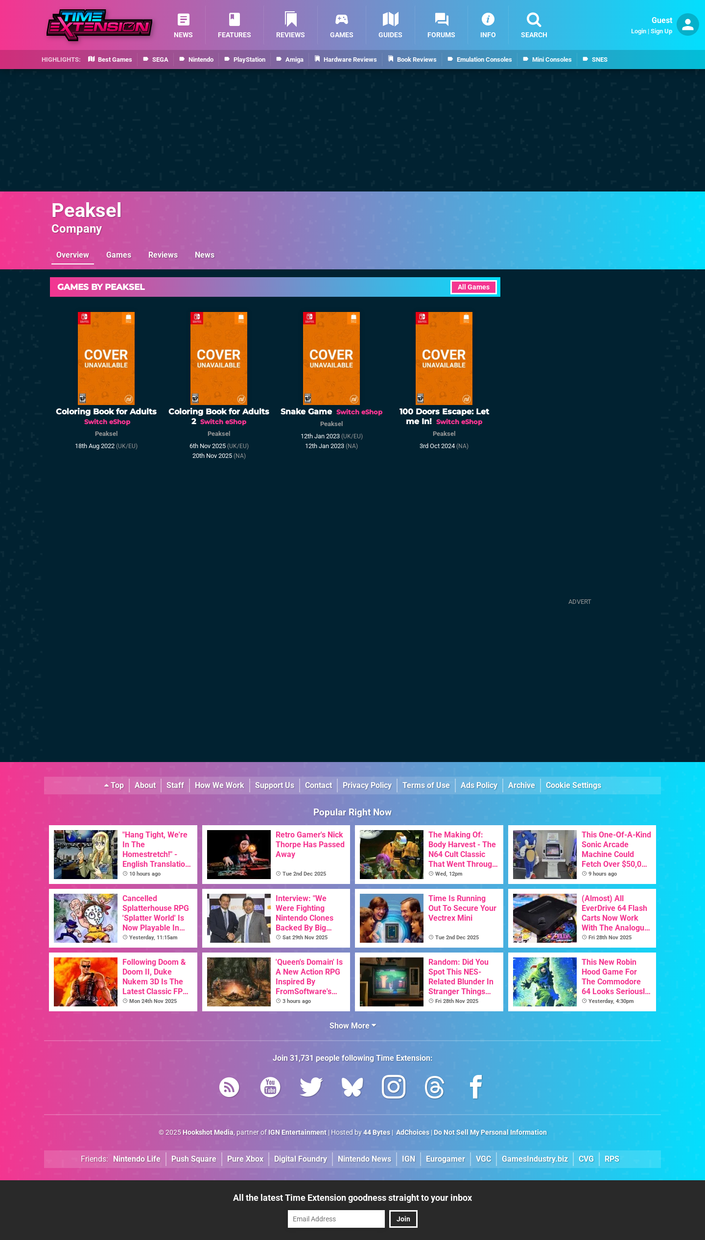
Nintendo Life (137, 1159)
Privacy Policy (367, 785)
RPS (612, 1159)
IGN (408, 1159)
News (204, 255)
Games (118, 255)
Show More (352, 1025)
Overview (72, 255)
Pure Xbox (245, 1159)
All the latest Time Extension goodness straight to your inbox (352, 1197)
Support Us (274, 785)
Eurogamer (445, 1159)
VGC (483, 1159)
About (145, 785)
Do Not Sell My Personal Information (490, 1132)
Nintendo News (364, 1159)
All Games (474, 287)
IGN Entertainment (297, 1132)
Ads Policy (479, 785)
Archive (521, 785)
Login (638, 31)
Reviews (163, 255)
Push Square (193, 1159)
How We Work (219, 785)
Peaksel (86, 210)
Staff (175, 785)
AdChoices (412, 1132)
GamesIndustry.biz (535, 1159)
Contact (318, 785)
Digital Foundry (300, 1159)
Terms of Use (426, 785)
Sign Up (661, 31)
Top (114, 785)
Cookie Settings (573, 785)
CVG (586, 1159)
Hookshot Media (208, 1132)
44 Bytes (376, 1132)
